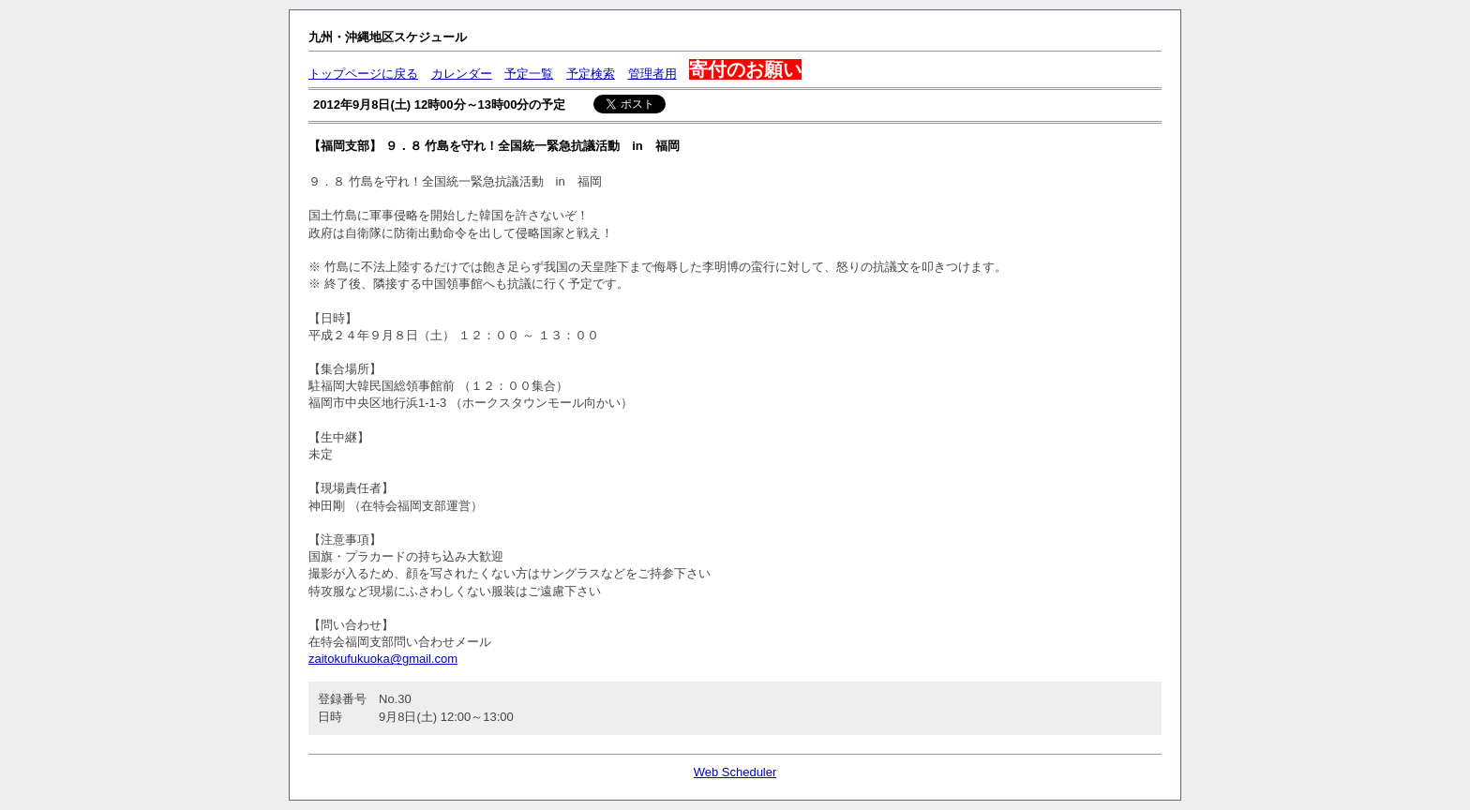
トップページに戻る (363, 74)
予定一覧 (528, 74)
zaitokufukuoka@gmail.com (383, 659)
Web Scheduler (735, 772)
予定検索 (590, 74)
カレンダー (461, 74)
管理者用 (652, 74)
